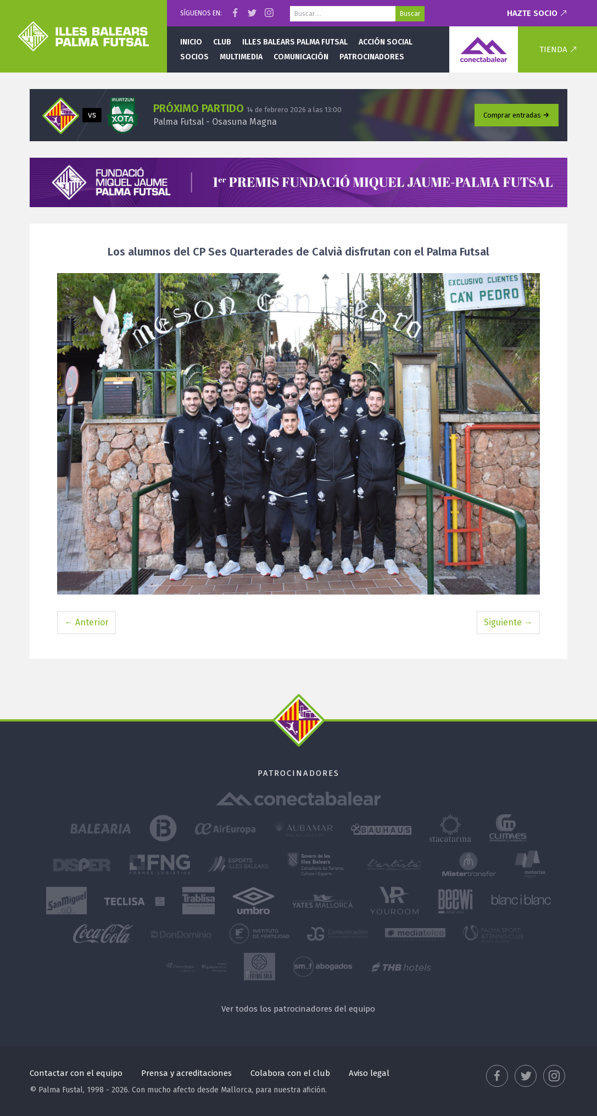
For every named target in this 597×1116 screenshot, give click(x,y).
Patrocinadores (371, 57)
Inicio (191, 42)
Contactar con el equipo (76, 1073)
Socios (194, 57)
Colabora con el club (290, 1073)
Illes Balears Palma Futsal (295, 42)
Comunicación (301, 57)
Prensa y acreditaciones (186, 1073)
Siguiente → (508, 622)
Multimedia (241, 57)
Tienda (553, 49)
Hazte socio (532, 13)
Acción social (385, 42)
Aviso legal (369, 1073)
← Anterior (86, 622)
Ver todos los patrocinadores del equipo (298, 1009)
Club (222, 42)
